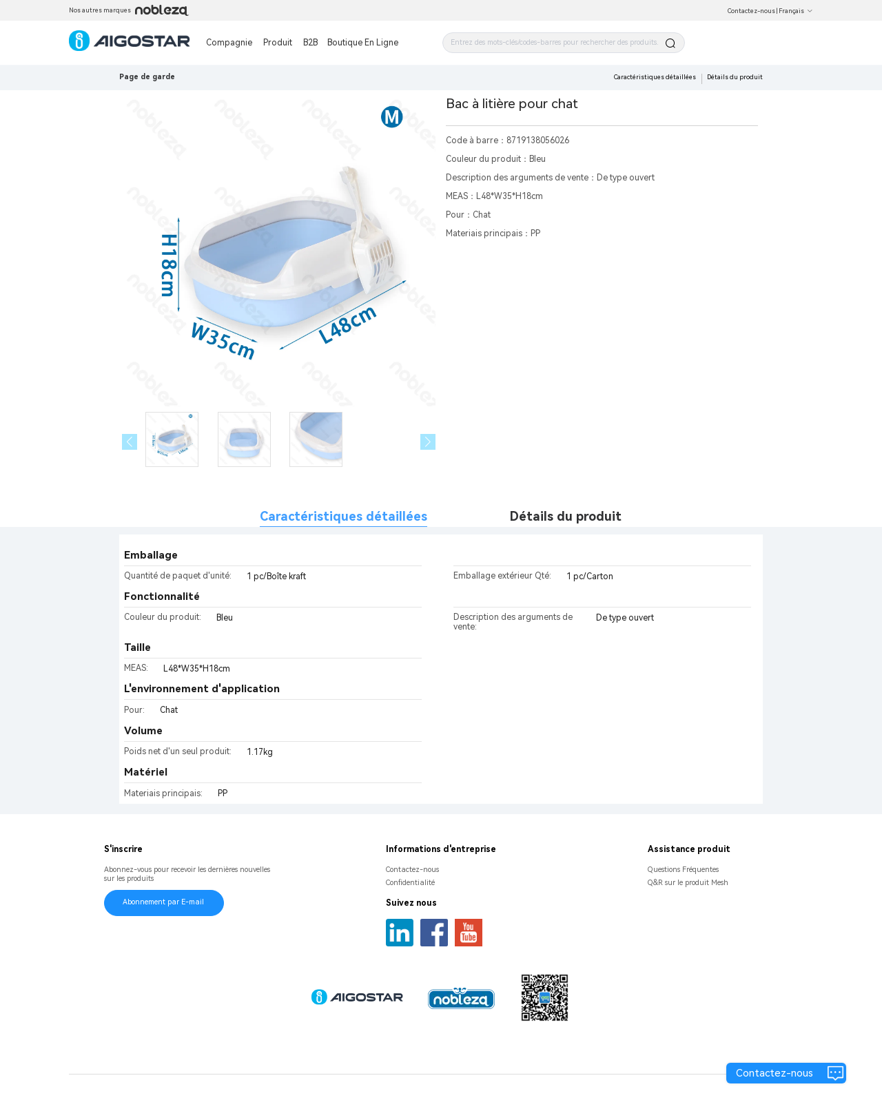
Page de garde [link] (147, 76)
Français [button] (796, 11)
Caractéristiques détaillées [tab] (343, 516)
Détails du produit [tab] (566, 516)
